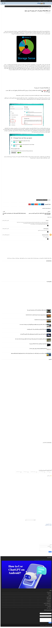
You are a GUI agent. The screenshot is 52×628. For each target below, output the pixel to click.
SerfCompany (45, 230)
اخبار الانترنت (18, 473)
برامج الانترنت (48, 601)
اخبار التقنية (48, 595)
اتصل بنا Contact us (48, 526)
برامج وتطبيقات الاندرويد (46, 604)
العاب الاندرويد (48, 598)
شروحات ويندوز (45, 8)
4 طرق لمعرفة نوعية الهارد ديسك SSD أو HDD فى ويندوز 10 (37, 345)
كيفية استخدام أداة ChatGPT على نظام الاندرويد (42, 561)
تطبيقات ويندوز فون (47, 606)
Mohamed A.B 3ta (45, 236)
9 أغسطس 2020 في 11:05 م (5, 236)
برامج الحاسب (48, 603)
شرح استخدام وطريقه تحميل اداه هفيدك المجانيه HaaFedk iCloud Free (35, 316)
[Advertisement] (26, 23)
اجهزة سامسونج (33, 473)
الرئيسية (49, 8)
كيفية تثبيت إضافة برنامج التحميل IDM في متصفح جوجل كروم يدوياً (36, 311)
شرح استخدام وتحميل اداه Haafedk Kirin (40, 321)
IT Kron (46, 222)
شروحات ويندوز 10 (40, 8)
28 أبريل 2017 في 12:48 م (5, 230)
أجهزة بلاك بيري (42, 473)
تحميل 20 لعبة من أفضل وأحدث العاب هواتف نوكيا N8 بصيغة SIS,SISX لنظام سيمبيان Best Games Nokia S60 (30, 340)
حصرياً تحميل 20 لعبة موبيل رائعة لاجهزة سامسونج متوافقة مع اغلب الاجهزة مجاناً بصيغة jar (33, 335)
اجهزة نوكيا (26, 473)
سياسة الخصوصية (48, 525)
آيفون (48, 473)
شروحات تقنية (48, 609)
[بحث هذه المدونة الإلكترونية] (30, 521)
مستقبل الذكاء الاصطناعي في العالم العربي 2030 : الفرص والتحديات (36, 330)
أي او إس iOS (48, 593)
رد (47, 227)
